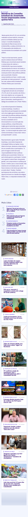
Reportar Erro (13, 191)
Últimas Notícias (14, 7)
